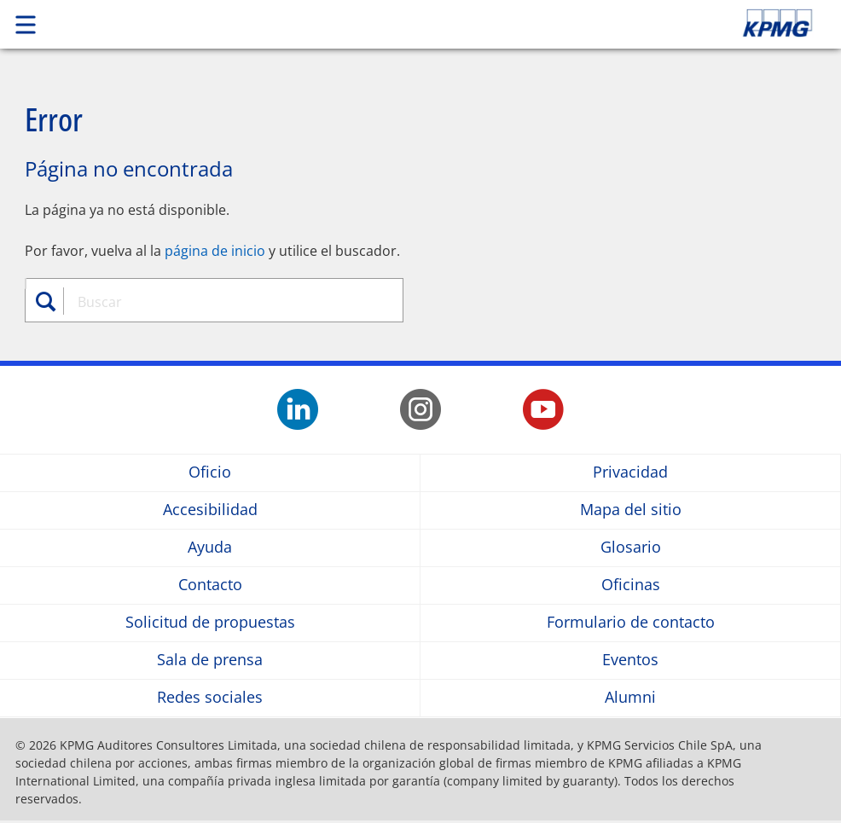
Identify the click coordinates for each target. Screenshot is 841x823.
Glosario (630, 548)
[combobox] (224, 302)
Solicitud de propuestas (210, 623)
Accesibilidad (210, 510)
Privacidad (630, 473)
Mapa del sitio (631, 510)
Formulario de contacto (631, 623)
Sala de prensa (210, 660)
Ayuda (210, 548)
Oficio (209, 473)
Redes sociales (210, 698)
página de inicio (215, 250)
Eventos (630, 660)
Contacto (210, 585)
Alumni (630, 698)
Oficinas (630, 585)
